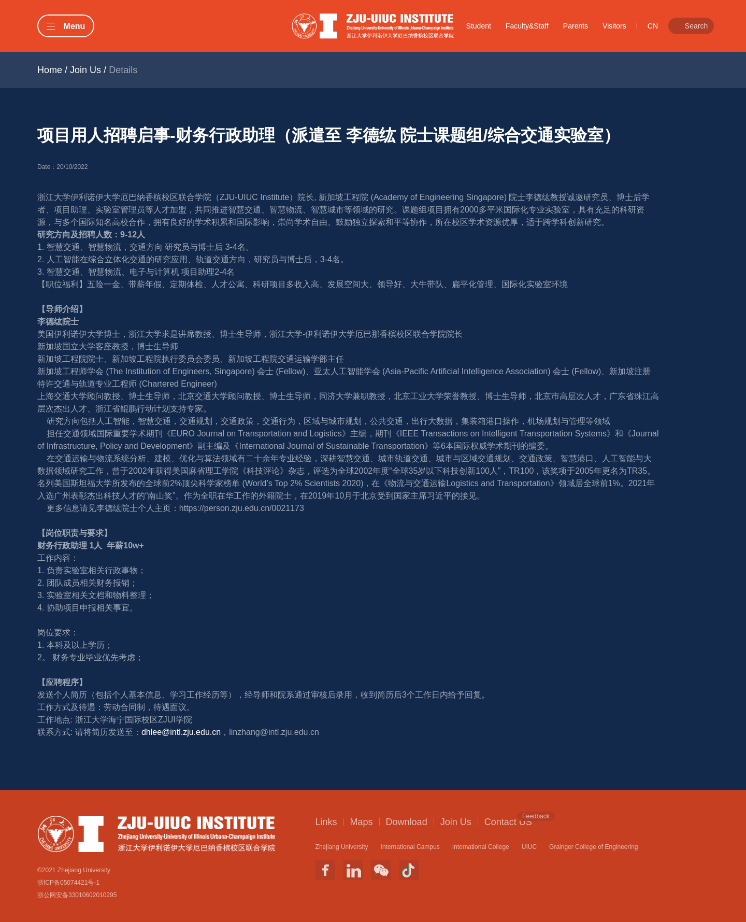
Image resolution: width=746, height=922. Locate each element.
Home (49, 70)
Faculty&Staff (527, 26)
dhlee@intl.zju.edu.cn (181, 732)
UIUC (529, 846)
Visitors (614, 26)
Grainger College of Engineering (593, 846)
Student (478, 26)
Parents (575, 26)
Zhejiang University (341, 846)
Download (406, 822)
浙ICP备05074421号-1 (68, 882)
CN (653, 26)
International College (480, 846)
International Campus (410, 846)
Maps (361, 822)
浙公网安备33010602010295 (77, 895)
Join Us (85, 70)
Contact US (508, 821)
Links (326, 822)
